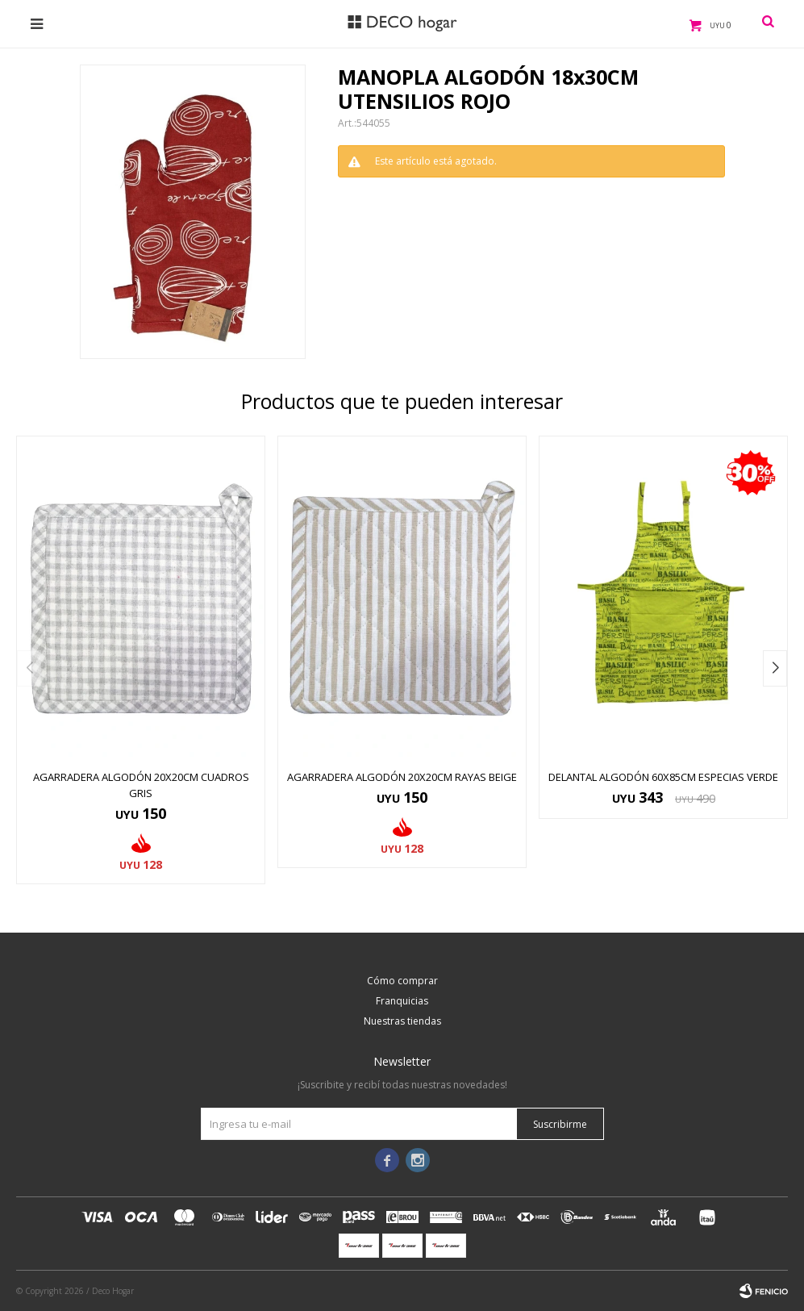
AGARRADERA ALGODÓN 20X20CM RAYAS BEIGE (402, 777)
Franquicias (402, 1001)
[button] (775, 668)
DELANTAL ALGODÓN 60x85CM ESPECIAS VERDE (663, 777)
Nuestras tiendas (402, 1021)
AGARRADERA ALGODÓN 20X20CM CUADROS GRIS (141, 785)
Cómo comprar (402, 980)
